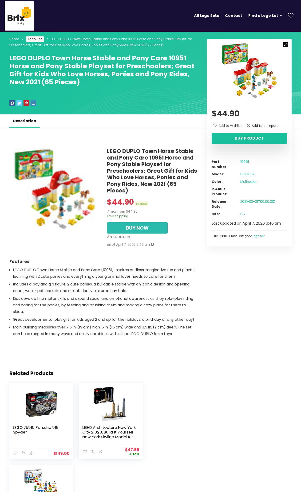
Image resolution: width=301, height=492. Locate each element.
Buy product (249, 138)
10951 (244, 161)
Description (24, 121)
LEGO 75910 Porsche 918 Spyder (36, 430)
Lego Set (35, 39)
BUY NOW (137, 228)
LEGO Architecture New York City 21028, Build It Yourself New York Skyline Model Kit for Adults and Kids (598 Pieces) (102, 437)
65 (242, 214)
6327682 (247, 174)
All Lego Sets (206, 15)
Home (14, 39)
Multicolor (248, 181)
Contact (233, 15)
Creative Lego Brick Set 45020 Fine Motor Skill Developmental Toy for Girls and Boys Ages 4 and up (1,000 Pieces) (167, 437)
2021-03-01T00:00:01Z (257, 201)
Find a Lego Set (263, 15)
